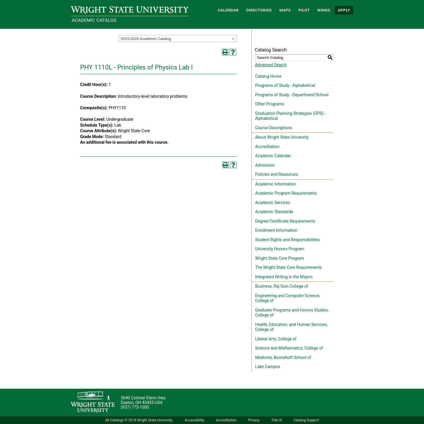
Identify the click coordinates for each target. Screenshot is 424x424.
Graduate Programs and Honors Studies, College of (292, 313)
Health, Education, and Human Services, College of (291, 327)
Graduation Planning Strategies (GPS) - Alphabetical (290, 116)
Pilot (303, 10)
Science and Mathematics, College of (289, 348)
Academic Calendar (273, 155)
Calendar (228, 10)
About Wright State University (282, 137)
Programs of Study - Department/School (291, 94)
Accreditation (267, 146)
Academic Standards (274, 211)
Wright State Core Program (279, 258)
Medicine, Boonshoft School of (283, 357)
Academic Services (272, 202)
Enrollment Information (276, 230)
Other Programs (269, 104)
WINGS (323, 10)
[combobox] (177, 38)
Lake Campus (267, 366)
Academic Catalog (94, 20)
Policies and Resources (276, 174)
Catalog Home (268, 76)
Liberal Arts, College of (275, 339)
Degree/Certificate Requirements (285, 221)
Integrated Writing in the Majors (283, 276)
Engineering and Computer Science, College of (287, 298)
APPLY (344, 10)
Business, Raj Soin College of (281, 286)
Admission (264, 165)
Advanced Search (270, 64)
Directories (259, 10)
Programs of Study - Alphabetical (285, 85)
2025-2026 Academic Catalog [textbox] (145, 39)
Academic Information (275, 184)
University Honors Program (279, 248)
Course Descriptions (273, 127)
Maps (285, 10)
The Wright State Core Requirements (288, 267)
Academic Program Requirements (286, 193)
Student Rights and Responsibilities (287, 239)
